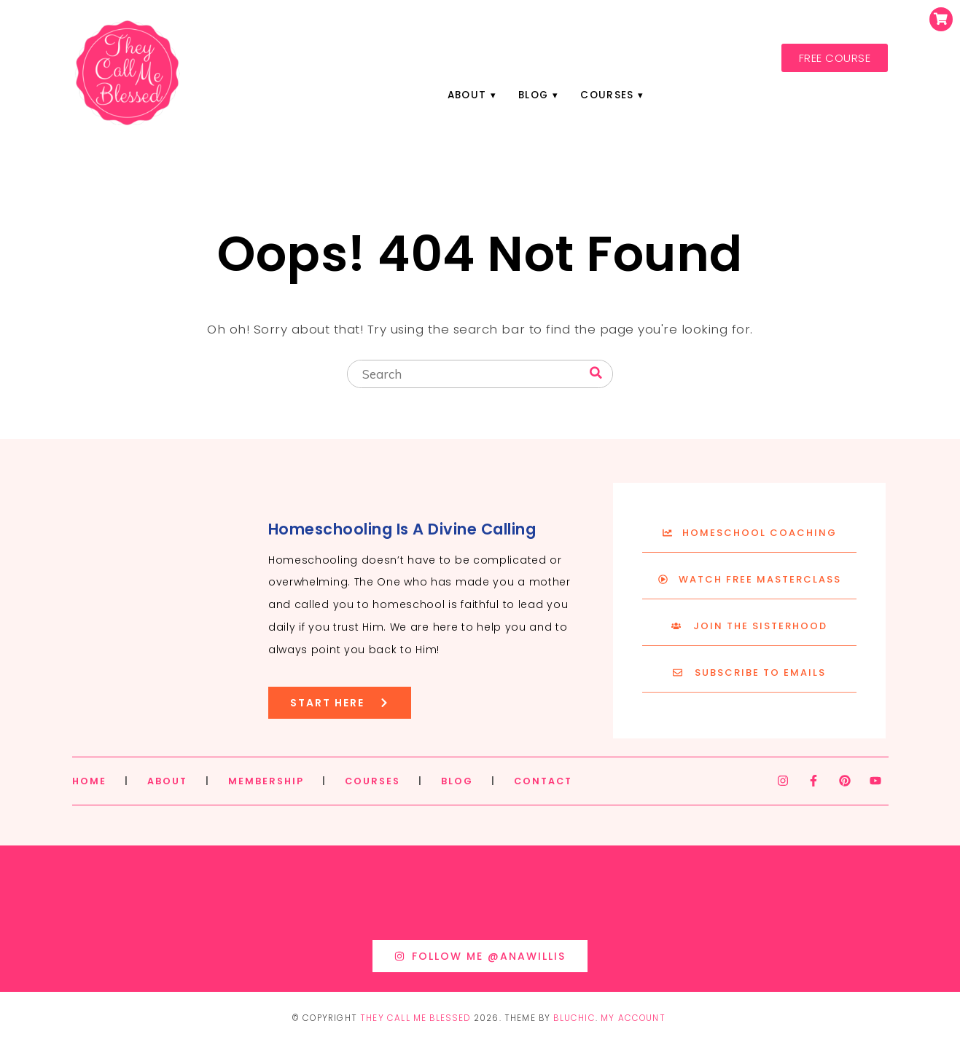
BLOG (457, 781)
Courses (606, 95)
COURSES (372, 781)
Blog (533, 95)
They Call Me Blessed (415, 1018)
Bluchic (574, 1018)
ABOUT (167, 781)
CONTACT (543, 781)
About (467, 95)
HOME (89, 781)
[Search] (596, 373)
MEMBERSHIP (266, 781)
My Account (633, 1018)
